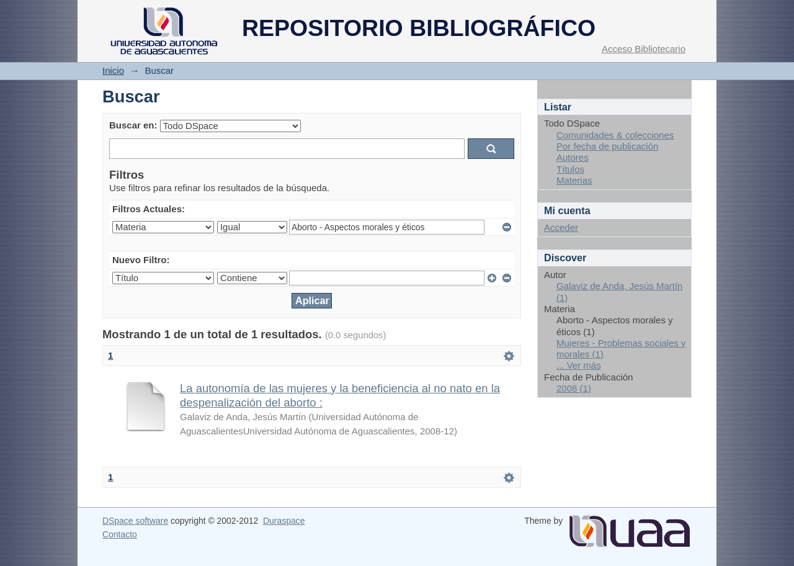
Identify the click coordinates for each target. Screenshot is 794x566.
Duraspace (284, 521)
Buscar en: (133, 125)
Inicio (113, 70)
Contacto (119, 534)
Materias (574, 180)
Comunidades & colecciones (615, 135)
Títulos (570, 169)
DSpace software (135, 521)
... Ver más (578, 365)
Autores (572, 157)
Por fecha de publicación (607, 146)
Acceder (561, 227)
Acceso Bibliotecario (643, 48)
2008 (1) (573, 388)
